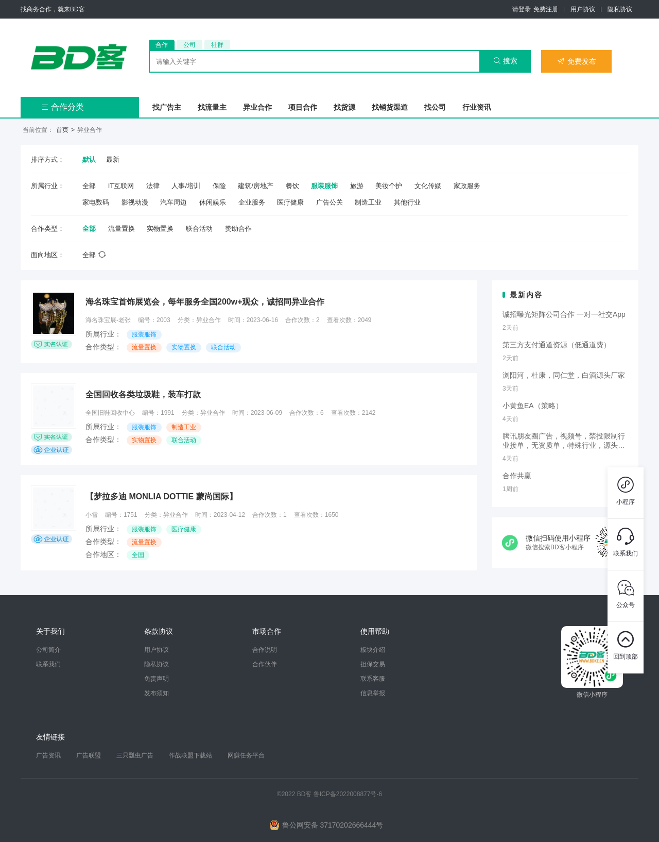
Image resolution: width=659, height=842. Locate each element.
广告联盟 (88, 755)
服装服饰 (324, 186)
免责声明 (156, 678)
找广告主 (166, 107)
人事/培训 (185, 186)
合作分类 (62, 107)
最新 (112, 159)
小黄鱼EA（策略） (532, 405)
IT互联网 (121, 186)
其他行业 (407, 202)
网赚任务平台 (246, 755)
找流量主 (212, 107)
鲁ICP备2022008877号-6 (348, 794)
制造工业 (368, 202)
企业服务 (251, 202)
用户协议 (582, 9)
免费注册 (545, 9)
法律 (153, 186)
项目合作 (302, 107)
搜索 (505, 61)
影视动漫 (135, 202)
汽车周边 (173, 202)
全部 (89, 186)
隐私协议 (620, 9)
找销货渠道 (390, 107)
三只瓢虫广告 (134, 755)
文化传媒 (427, 186)
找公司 (435, 107)
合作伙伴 (264, 664)
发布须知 (156, 693)
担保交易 (372, 664)
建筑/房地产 (255, 186)
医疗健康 (290, 202)
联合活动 (199, 228)
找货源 (344, 107)
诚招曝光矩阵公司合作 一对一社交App (564, 314)
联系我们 (48, 664)
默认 (89, 159)
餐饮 (292, 186)
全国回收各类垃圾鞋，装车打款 (143, 394)
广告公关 (329, 202)
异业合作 (257, 107)
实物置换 (160, 228)
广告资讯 (48, 755)
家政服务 (467, 186)
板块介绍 (372, 649)
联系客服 (372, 678)
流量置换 (121, 228)
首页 (62, 129)
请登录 (521, 9)
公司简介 (48, 649)
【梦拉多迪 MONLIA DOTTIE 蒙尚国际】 (161, 496)
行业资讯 (476, 107)
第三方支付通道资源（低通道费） (556, 345)
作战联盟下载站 (190, 755)
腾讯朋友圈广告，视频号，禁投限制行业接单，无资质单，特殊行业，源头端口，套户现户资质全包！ (563, 441)
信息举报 (372, 693)
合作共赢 (516, 475)
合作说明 (264, 649)
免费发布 (576, 61)
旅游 (356, 186)
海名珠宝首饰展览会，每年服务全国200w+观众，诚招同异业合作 (204, 301)
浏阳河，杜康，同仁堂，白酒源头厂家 (563, 375)
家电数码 (95, 202)
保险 (219, 186)
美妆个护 (388, 186)
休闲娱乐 (212, 202)
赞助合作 (238, 228)
